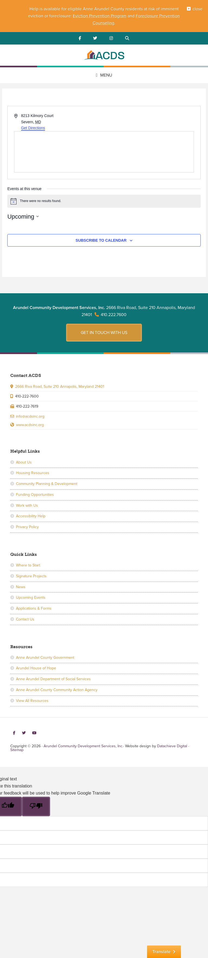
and (131, 16)
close (198, 9)
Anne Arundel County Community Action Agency (57, 690)
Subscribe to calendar (101, 240)
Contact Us (25, 619)
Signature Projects (31, 576)
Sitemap (17, 750)
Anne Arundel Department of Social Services (53, 679)
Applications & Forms (33, 608)
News (20, 587)
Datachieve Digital (172, 746)
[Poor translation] (36, 806)
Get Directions (33, 128)
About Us (24, 462)
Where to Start (28, 565)
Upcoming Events (31, 597)
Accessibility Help (31, 516)
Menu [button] (106, 75)
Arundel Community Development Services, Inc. (104, 56)
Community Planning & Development (46, 483)
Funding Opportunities (35, 494)
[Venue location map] (104, 151)
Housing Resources (32, 473)
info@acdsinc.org (30, 416)
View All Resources (32, 700)
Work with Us (27, 505)
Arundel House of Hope (36, 668)
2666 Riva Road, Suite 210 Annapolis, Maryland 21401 (59, 386)
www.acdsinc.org (30, 425)
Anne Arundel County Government (45, 657)
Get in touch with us (104, 332)
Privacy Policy (27, 527)
